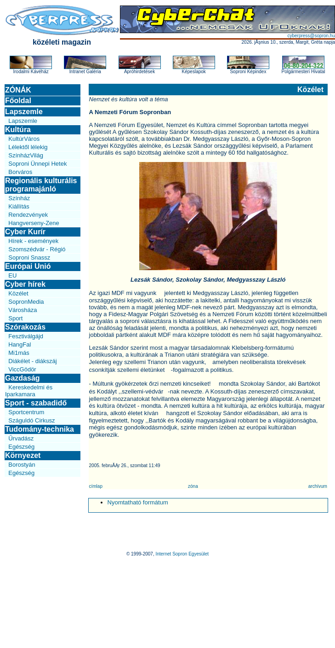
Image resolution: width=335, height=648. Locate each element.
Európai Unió (28, 266)
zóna (193, 486)
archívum (317, 486)
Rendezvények (28, 214)
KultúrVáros (24, 138)
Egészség (21, 446)
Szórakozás (25, 327)
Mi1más (18, 352)
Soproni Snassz (29, 257)
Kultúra (18, 129)
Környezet (22, 455)
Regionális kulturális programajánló (41, 185)
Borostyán (21, 464)
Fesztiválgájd (25, 336)
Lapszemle (24, 112)
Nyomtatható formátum (138, 502)
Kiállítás (18, 206)
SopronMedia (26, 301)
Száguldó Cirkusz (31, 420)
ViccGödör (22, 369)
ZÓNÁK (18, 90)
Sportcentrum (26, 412)
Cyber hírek (25, 284)
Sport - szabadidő (36, 403)
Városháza (22, 310)
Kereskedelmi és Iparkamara (28, 391)
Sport (15, 318)
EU (12, 275)
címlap (95, 486)
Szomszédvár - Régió (36, 249)
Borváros (20, 171)
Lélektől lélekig (27, 147)
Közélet (18, 293)
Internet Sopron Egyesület (182, 553)
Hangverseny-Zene (33, 223)
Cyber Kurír (25, 232)
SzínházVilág (25, 155)
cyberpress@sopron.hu (311, 35)
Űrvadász (21, 438)
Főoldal (18, 100)
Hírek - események (33, 240)
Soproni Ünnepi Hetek (37, 163)
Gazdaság (22, 378)
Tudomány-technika (39, 429)
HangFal (19, 344)
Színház (19, 198)
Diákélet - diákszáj (32, 361)
